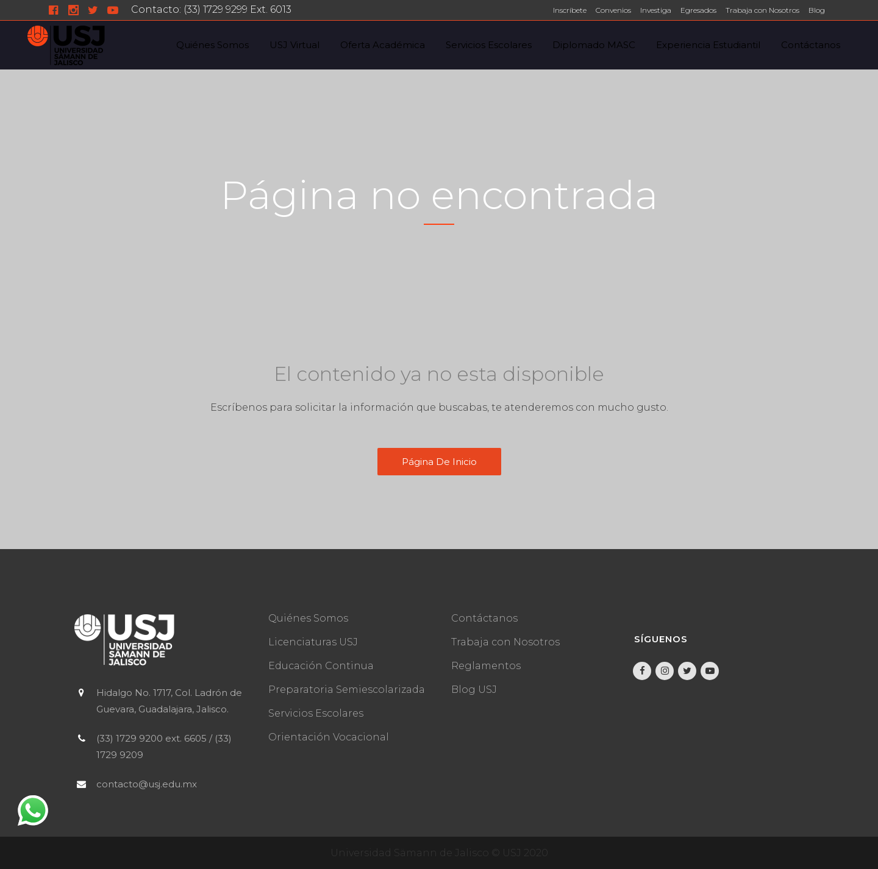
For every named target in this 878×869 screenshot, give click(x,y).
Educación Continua (321, 666)
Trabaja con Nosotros (762, 10)
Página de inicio (439, 461)
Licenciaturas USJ (313, 642)
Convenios (613, 10)
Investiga (655, 10)
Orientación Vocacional (328, 737)
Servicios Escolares (315, 713)
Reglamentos (486, 666)
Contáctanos (484, 618)
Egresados (698, 10)
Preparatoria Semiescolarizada (346, 689)
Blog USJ (474, 689)
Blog (816, 10)
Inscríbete (570, 10)
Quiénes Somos (308, 618)
